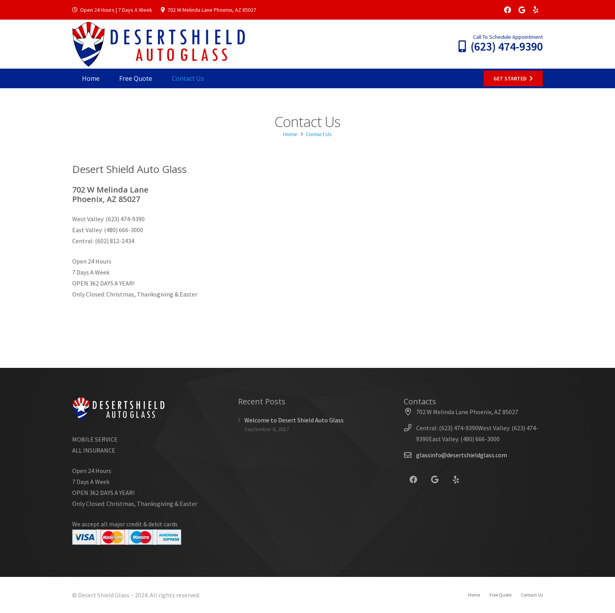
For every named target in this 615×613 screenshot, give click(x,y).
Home (474, 595)
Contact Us (532, 595)
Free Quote (500, 595)
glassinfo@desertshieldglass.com (461, 455)
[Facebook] (507, 10)
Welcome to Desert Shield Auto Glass (294, 420)
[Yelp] (536, 10)
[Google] (522, 10)
